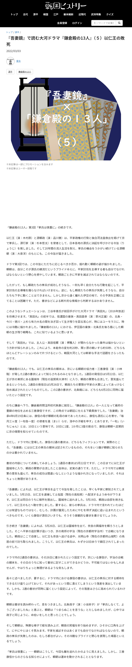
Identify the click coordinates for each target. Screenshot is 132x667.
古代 (25, 14)
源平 (35, 14)
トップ (14, 14)
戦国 (45, 14)
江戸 (55, 14)
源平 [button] (10, 71)
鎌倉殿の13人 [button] (25, 71)
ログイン (77, 23)
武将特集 (96, 14)
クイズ (110, 14)
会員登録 (62, 23)
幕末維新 (68, 14)
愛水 (18, 61)
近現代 (82, 14)
